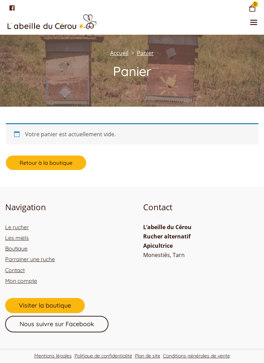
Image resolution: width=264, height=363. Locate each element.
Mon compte (21, 280)
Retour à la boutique (46, 162)
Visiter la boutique (45, 305)
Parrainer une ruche (30, 259)
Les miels (17, 237)
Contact (15, 270)
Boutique (16, 248)
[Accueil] (119, 53)
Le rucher (17, 227)
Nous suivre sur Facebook (57, 324)
